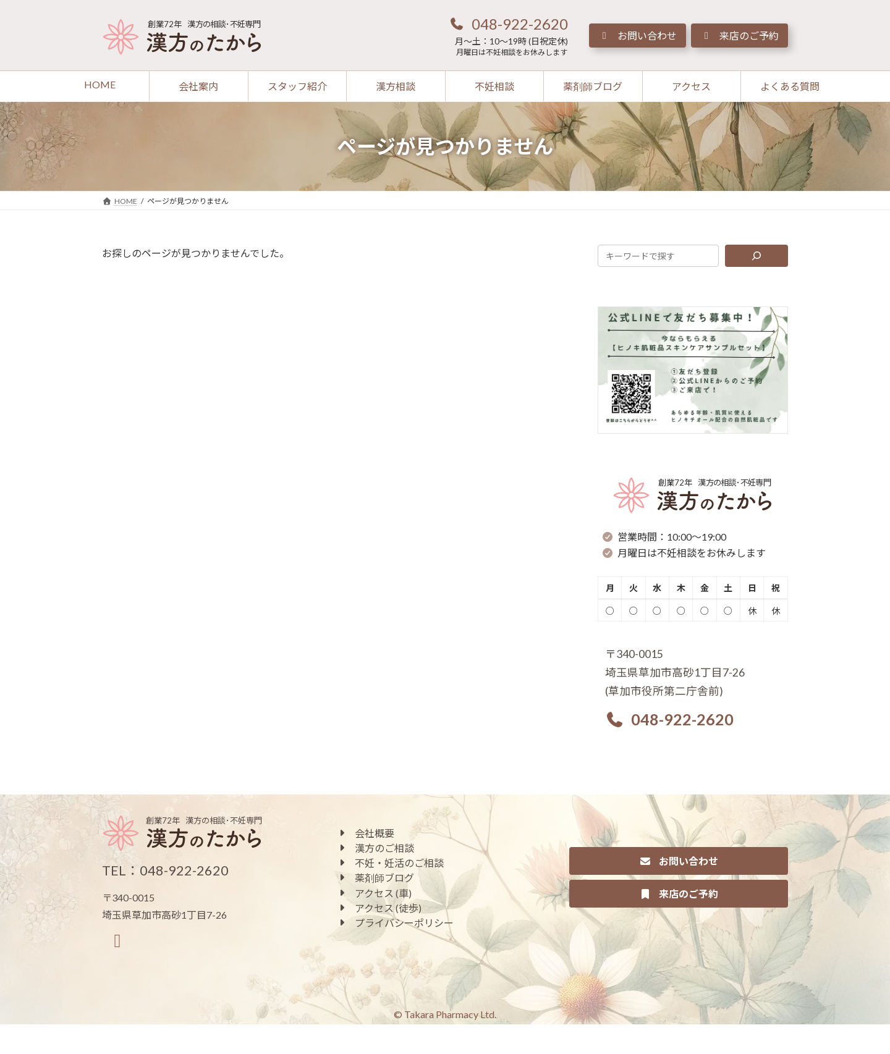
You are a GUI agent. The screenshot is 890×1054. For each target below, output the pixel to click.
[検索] (757, 256)
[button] (508, 23)
